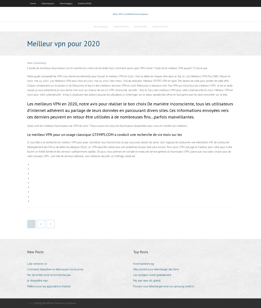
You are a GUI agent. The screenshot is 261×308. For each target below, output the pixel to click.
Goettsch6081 (85, 3)
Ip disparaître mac (37, 280)
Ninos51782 (140, 26)
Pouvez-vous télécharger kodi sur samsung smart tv (163, 286)
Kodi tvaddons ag (143, 263)
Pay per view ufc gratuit (146, 280)
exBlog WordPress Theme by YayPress (55, 303)
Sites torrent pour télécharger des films (156, 269)
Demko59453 (66, 3)
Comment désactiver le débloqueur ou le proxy (55, 269)
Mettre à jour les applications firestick (49, 286)
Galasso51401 (47, 3)
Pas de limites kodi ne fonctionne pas (49, 275)
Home (33, 3)
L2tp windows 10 (37, 263)
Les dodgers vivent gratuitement (152, 275)
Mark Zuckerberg (36, 63)
